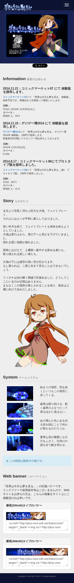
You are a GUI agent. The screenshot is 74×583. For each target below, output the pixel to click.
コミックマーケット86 (15, 170)
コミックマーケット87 (15, 97)
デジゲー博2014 (11, 131)
